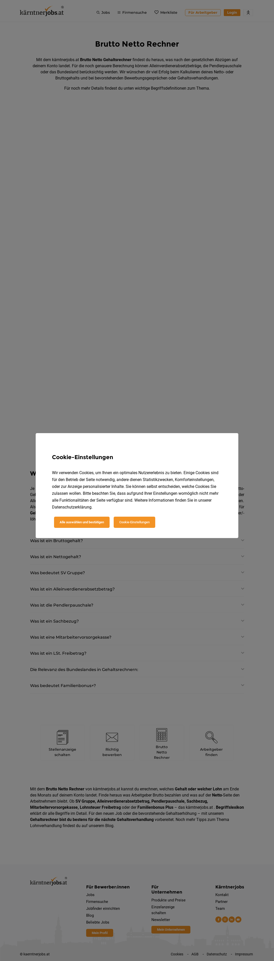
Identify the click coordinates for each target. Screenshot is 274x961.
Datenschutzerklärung (72, 507)
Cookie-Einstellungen (134, 522)
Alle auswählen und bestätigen (82, 522)
